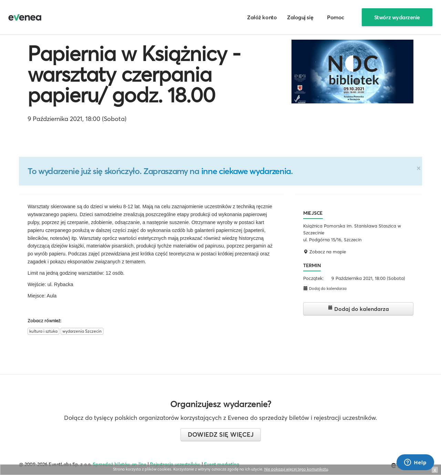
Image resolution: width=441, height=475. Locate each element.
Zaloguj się (300, 17)
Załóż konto (262, 17)
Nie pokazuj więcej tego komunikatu (296, 469)
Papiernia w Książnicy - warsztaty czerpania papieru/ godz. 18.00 (134, 74)
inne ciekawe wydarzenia (246, 171)
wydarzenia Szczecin (82, 331)
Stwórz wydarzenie (397, 17)
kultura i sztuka (43, 331)
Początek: (313, 278)
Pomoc (336, 17)
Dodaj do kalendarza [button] (325, 288)
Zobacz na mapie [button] (324, 251)
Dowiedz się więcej (221, 434)
